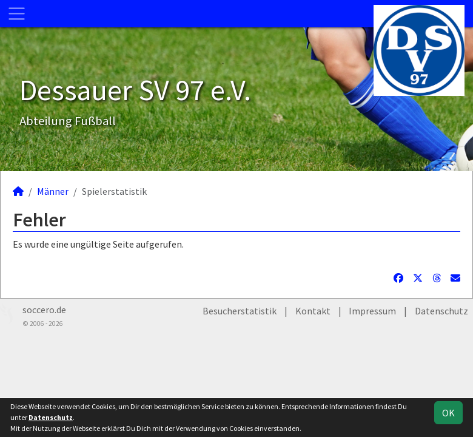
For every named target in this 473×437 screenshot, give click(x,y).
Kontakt (312, 311)
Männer (53, 191)
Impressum (372, 311)
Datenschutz (441, 311)
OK (448, 413)
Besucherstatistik (240, 311)
